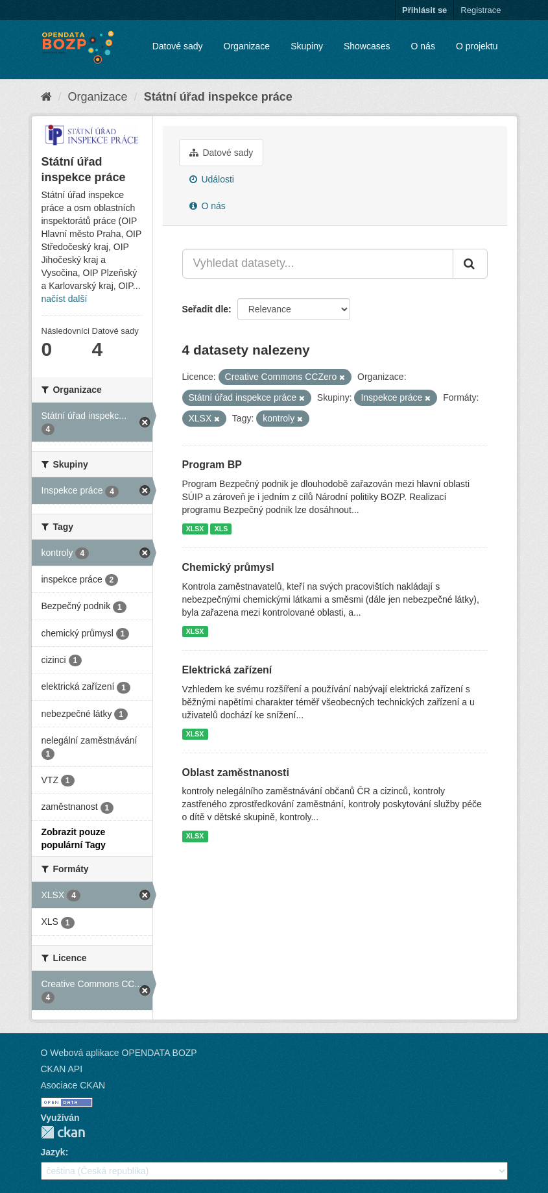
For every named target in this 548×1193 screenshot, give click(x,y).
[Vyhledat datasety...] (317, 264)
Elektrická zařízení (227, 669)
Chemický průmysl (228, 567)
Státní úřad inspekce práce (218, 96)
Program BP (212, 464)
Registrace (480, 10)
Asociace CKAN (73, 1085)
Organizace (247, 46)
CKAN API (62, 1069)
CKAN (63, 1132)
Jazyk (53, 1152)
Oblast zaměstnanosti (235, 772)
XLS (221, 529)
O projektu (477, 46)
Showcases (367, 46)
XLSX (195, 529)
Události (211, 179)
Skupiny (307, 46)
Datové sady (177, 46)
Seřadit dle (205, 309)
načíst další (65, 299)
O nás (423, 46)
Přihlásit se (424, 10)
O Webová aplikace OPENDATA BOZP (119, 1053)
